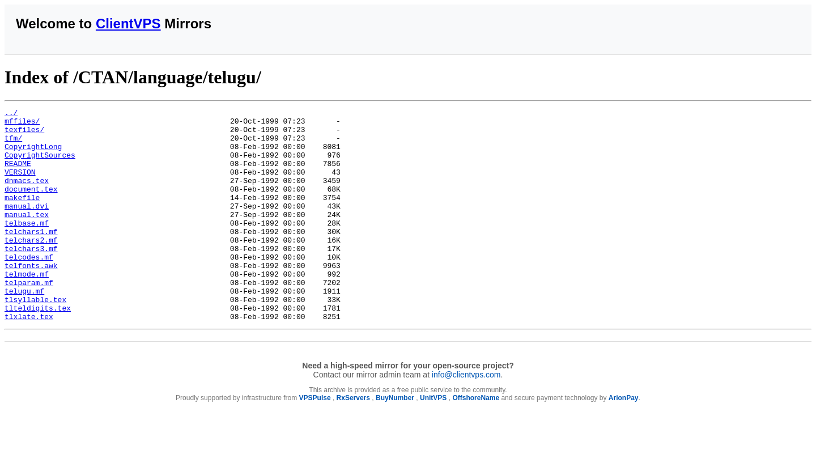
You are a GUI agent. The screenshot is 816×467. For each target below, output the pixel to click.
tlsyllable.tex (35, 338)
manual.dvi (27, 226)
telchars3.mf (31, 277)
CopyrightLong (33, 155)
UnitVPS (433, 440)
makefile (22, 216)
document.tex (31, 206)
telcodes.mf (29, 287)
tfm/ (13, 144)
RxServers (353, 440)
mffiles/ (22, 124)
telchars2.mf (31, 267)
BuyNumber (395, 440)
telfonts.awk (31, 297)
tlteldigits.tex (38, 348)
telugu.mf (24, 328)
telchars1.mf (31, 257)
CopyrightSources (40, 165)
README (18, 175)
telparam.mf (29, 318)
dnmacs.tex (27, 195)
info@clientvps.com (466, 417)
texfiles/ (24, 134)
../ (11, 114)
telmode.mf (27, 308)
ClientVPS (128, 23)
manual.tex (27, 236)
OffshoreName (475, 440)
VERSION (20, 185)
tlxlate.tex (29, 359)
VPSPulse (315, 440)
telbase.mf (27, 246)
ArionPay (624, 440)
